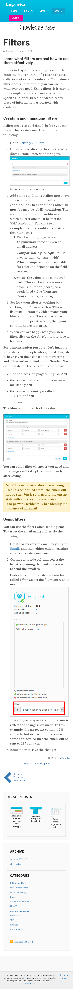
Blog (42, 10)
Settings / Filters (31, 143)
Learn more (30, 983)
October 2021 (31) (18, 859)
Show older (15, 864)
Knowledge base (36, 26)
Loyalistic (14, 915)
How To (65, 758)
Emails (15, 548)
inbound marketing (19, 911)
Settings (14, 925)
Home (14, 10)
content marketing (19, 888)
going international (19, 902)
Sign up (16, 17)
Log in (58, 10)
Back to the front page (37, 763)
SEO (12, 920)
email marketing (18, 892)
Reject (64, 978)
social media (16, 929)
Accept (64, 975)
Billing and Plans (18, 883)
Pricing (28, 10)
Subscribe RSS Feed (23, 942)
